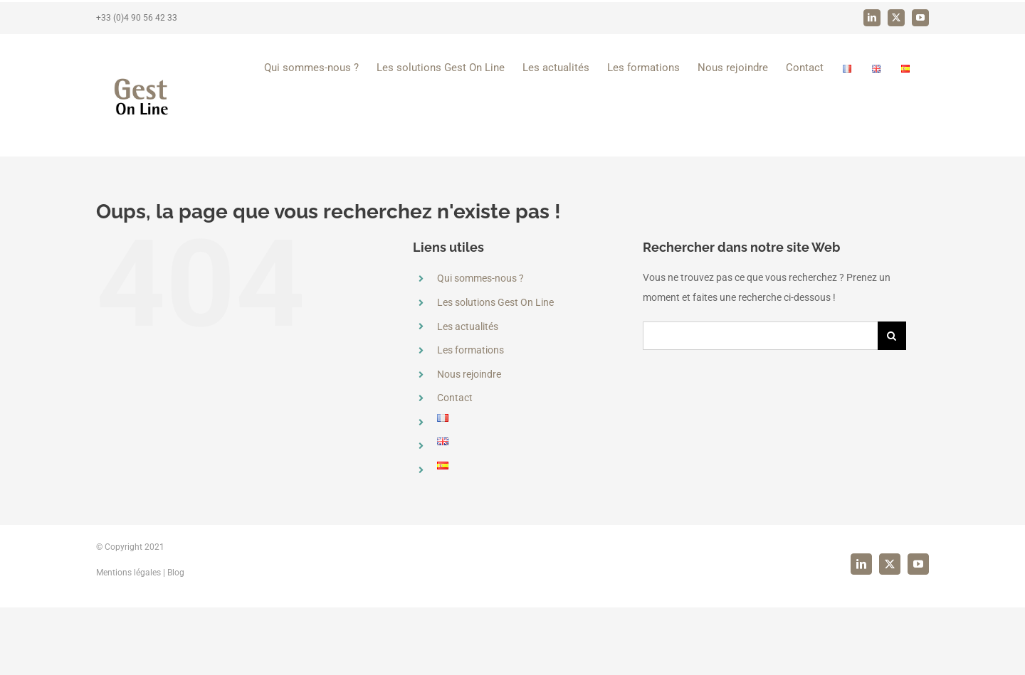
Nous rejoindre (469, 374)
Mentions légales (128, 640)
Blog (175, 640)
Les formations (470, 350)
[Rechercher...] (760, 335)
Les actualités (467, 326)
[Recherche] (892, 335)
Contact (455, 397)
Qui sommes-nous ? (480, 278)
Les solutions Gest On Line (495, 302)
